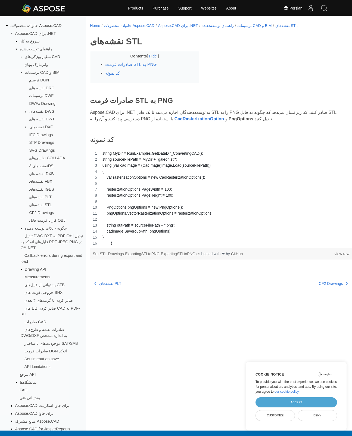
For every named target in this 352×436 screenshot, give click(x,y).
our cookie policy (287, 392)
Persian (293, 8)
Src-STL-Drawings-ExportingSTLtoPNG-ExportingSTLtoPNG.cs (147, 254)
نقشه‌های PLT (40, 197)
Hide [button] (149, 56)
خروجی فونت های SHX (43, 292)
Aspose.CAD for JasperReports (42, 429)
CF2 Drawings (41, 213)
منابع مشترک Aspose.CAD (37, 421)
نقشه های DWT (42, 119)
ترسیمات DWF (41, 95)
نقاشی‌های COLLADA (47, 158)
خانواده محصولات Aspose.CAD (35, 25)
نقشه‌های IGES (41, 189)
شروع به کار (30, 41)
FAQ (23, 390)
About (231, 8)
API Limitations (37, 366)
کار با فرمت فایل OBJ (47, 220)
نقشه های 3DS (41, 166)
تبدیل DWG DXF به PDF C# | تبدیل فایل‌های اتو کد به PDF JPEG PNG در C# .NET (52, 242)
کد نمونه (112, 73)
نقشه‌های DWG (41, 111)
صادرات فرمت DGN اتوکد (45, 351)
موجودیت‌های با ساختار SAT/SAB (51, 343)
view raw (323, 254)
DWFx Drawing (42, 103)
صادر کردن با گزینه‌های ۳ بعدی (48, 300)
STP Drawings (41, 142)
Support (185, 8)
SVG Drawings (42, 150)
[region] (212, 198)
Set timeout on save (41, 359)
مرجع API (28, 374)
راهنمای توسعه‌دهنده (36, 49)
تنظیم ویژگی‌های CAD (42, 56)
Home (95, 25)
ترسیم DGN (39, 80)
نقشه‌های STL (40, 205)
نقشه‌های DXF (41, 127)
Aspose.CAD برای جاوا (34, 413)
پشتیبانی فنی (30, 398)
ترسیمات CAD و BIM (42, 72)
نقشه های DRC (41, 88)
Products (135, 8)
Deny (317, 415)
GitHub (237, 254)
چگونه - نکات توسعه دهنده (46, 228)
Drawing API (35, 269)
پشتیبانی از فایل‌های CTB (44, 285)
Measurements (37, 277)
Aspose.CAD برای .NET (35, 33)
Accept (296, 402)
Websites (209, 8)
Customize (275, 415)
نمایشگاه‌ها (28, 382)
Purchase (161, 8)
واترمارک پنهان (36, 64)
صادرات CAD (35, 322)
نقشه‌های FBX (40, 181)
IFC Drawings (41, 135)
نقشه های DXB (41, 174)
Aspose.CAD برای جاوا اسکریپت (42, 405)
